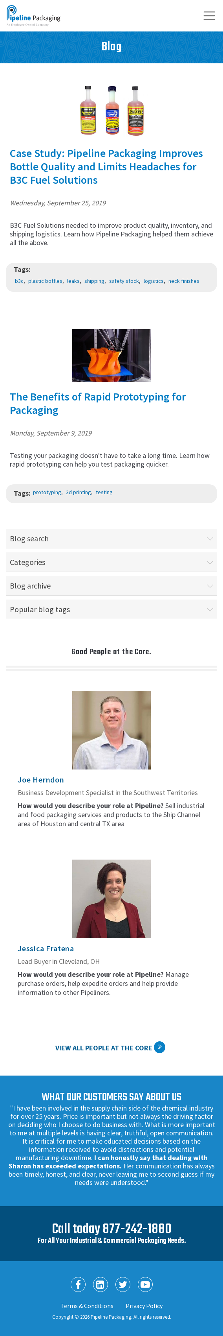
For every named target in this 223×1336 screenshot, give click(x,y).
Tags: (22, 269)
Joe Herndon (41, 779)
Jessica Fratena (46, 948)
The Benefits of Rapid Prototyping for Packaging (98, 403)
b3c (19, 280)
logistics (154, 280)
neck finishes (183, 280)
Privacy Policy (144, 1306)
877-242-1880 (137, 1229)
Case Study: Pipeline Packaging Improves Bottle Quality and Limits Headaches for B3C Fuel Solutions (106, 166)
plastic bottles (45, 280)
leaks (73, 280)
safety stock (124, 280)
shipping (94, 280)
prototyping (47, 492)
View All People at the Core (103, 1047)
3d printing (78, 492)
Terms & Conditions (86, 1306)
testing (104, 492)
